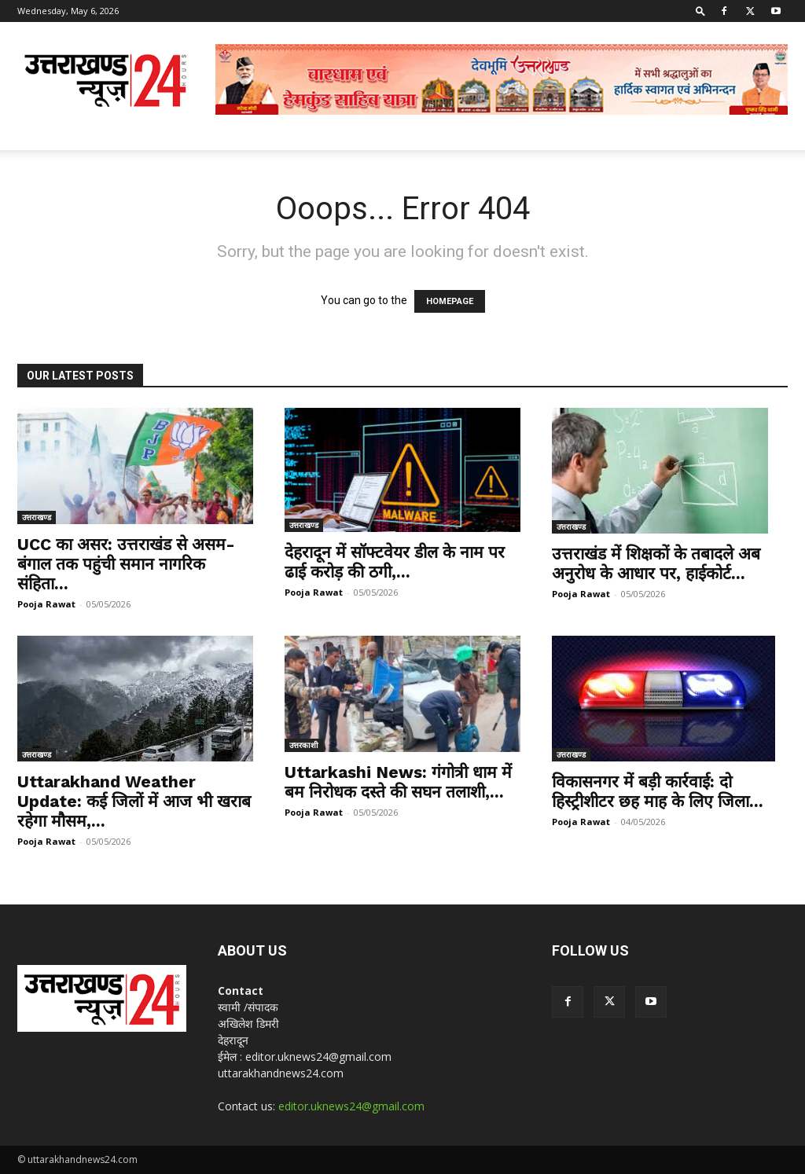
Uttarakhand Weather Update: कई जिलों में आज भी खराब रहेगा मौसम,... (134, 801)
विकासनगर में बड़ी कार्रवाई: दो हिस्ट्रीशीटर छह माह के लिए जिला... (657, 791)
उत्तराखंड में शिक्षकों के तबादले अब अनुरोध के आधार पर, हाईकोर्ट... (656, 563)
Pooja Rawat (46, 604)
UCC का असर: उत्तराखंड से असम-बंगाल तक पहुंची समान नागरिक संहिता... (126, 563)
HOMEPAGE (449, 301)
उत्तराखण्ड (36, 517)
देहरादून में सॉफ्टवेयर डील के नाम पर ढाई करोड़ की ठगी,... (395, 561)
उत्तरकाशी (303, 744)
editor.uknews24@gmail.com (351, 1106)
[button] (700, 11)
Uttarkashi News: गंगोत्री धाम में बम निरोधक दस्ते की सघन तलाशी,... (398, 782)
